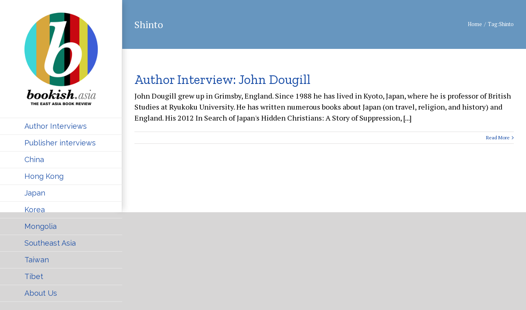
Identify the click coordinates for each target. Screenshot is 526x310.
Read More (498, 137)
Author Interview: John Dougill (222, 79)
